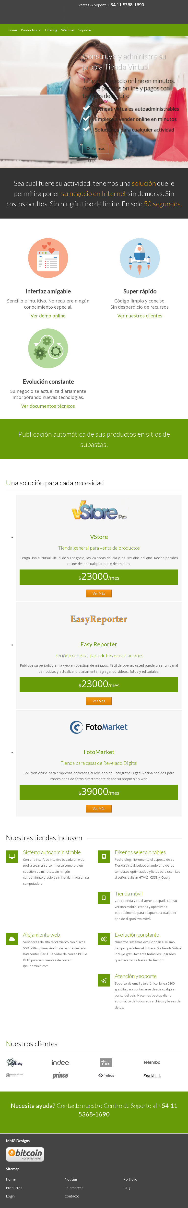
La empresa (74, 1187)
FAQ (126, 1187)
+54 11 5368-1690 (126, 5)
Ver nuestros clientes (140, 316)
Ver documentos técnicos (48, 406)
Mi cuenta (169, 4)
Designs (33, 8)
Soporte (84, 30)
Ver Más (99, 593)
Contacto (72, 1196)
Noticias (71, 1179)
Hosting (51, 30)
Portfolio (130, 1179)
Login (10, 1196)
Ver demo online (48, 316)
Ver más (96, 148)
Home (12, 30)
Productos (29, 30)
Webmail (67, 30)
